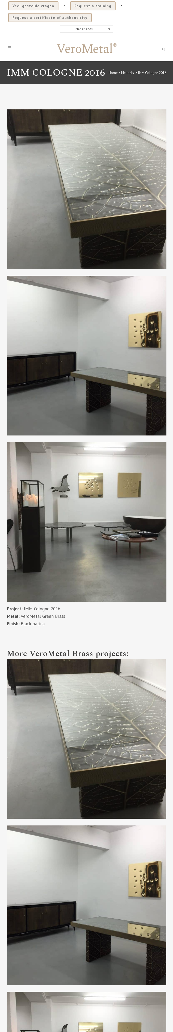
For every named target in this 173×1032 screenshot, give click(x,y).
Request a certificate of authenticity (49, 17)
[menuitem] (86, 29)
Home (113, 73)
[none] (86, 29)
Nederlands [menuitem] (84, 29)
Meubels (127, 73)
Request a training (92, 5)
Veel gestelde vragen (33, 5)
